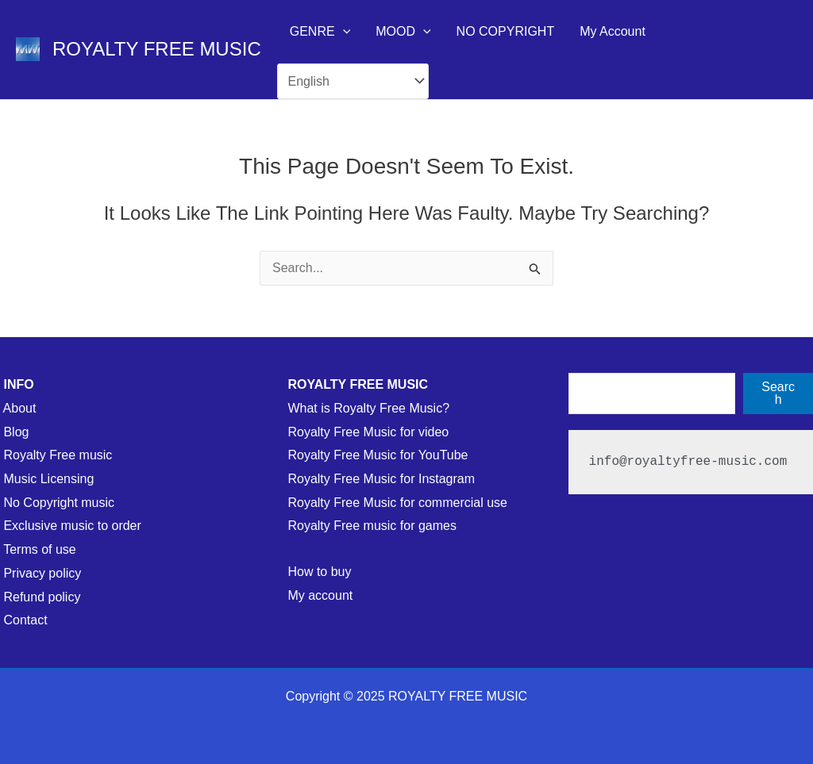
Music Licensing (47, 479)
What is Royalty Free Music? (366, 408)
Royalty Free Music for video (366, 432)
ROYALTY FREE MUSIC (156, 49)
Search (778, 393)
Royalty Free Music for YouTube (376, 455)
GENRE (320, 31)
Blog (14, 432)
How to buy (317, 571)
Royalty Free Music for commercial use (395, 502)
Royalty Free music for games (370, 525)
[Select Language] (353, 81)
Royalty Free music (56, 455)
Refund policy (40, 597)
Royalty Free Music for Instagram (379, 479)
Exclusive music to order (70, 525)
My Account (612, 31)
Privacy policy (40, 573)
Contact (24, 620)
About (18, 408)
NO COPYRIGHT (506, 31)
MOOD (403, 31)
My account (318, 595)
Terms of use (38, 549)
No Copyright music (57, 502)
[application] (343, 31)
